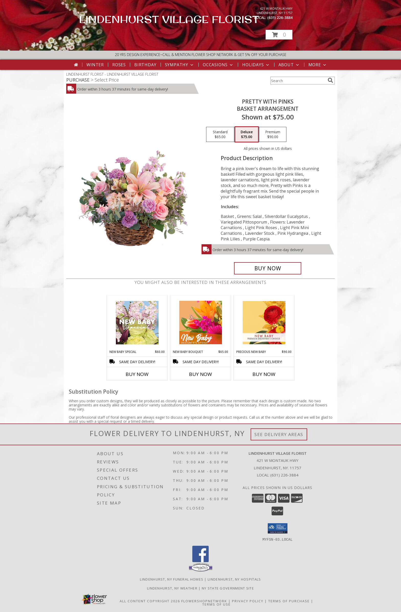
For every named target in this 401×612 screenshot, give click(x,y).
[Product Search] (298, 80)
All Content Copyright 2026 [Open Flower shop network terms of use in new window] (150, 600)
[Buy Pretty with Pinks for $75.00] (267, 268)
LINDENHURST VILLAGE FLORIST (169, 19)
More (317, 65)
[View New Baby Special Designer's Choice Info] (137, 323)
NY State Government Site (228, 588)
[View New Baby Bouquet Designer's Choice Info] (200, 322)
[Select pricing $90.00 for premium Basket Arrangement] (272, 134)
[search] (330, 80)
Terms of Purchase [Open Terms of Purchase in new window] (289, 600)
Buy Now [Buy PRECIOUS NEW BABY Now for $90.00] (263, 374)
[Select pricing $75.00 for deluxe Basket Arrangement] (246, 134)
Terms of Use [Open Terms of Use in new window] (216, 604)
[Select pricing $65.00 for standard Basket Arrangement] (220, 134)
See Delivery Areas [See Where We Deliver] (278, 434)
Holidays (256, 65)
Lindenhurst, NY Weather (172, 588)
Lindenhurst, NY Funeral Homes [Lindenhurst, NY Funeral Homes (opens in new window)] (171, 579)
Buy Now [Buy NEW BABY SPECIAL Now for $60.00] (137, 374)
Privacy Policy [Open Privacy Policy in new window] (247, 600)
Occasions (218, 65)
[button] (279, 35)
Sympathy (179, 65)
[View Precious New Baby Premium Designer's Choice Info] (264, 323)
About (289, 65)
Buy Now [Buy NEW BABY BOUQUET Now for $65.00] (200, 374)
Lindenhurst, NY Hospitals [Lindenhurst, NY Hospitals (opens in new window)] (234, 579)
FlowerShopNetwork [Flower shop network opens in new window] (204, 600)
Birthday (145, 65)
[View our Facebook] (200, 560)
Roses (119, 65)
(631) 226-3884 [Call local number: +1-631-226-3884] (280, 17)
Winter (95, 65)
